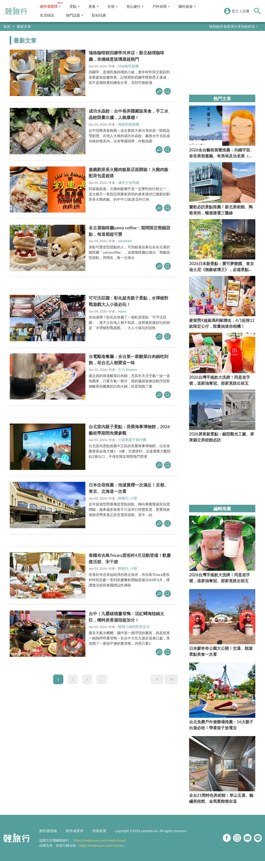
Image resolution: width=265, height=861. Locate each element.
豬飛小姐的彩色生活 (134, 626)
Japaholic (125, 241)
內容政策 (99, 831)
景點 (75, 6)
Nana (122, 311)
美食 (93, 6)
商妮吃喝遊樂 (128, 124)
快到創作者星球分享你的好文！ (234, 26)
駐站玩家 (99, 15)
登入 (235, 11)
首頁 (6, 26)
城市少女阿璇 (128, 182)
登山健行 (135, 6)
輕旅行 (16, 11)
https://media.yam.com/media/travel (99, 840)
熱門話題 (74, 15)
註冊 (246, 11)
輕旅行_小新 (127, 498)
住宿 (112, 6)
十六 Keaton (127, 369)
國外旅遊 (187, 6)
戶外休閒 (161, 6)
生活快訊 (47, 15)
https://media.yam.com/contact (101, 845)
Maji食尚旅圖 (128, 66)
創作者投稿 (48, 831)
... (101, 679)
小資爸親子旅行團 (132, 439)
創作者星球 (50, 6)
